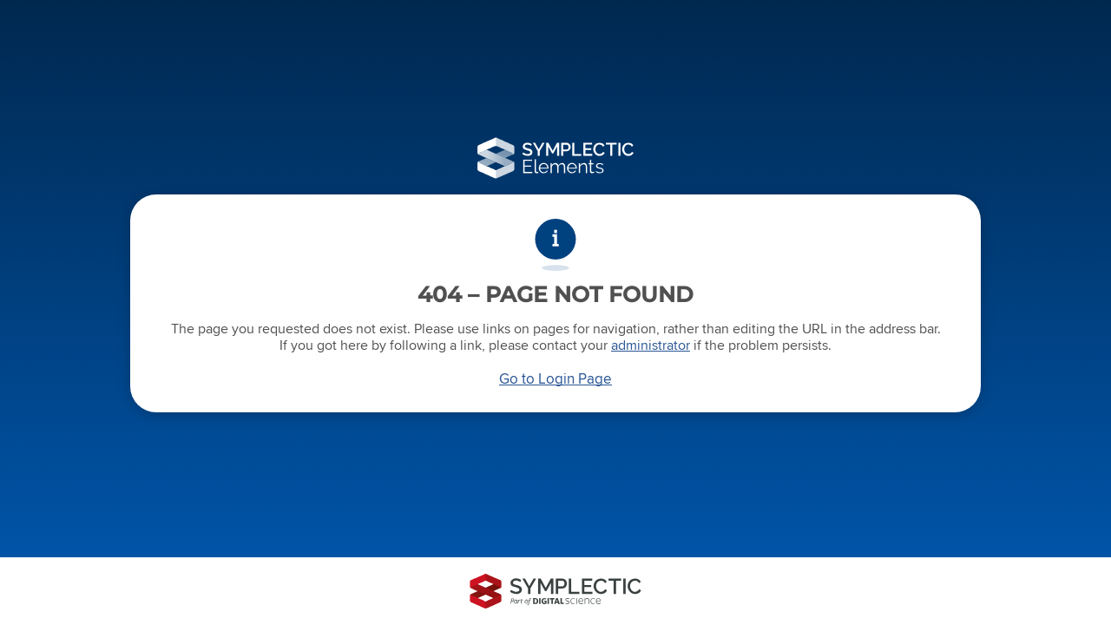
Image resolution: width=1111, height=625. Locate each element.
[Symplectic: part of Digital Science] (555, 591)
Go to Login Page (555, 378)
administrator (650, 345)
